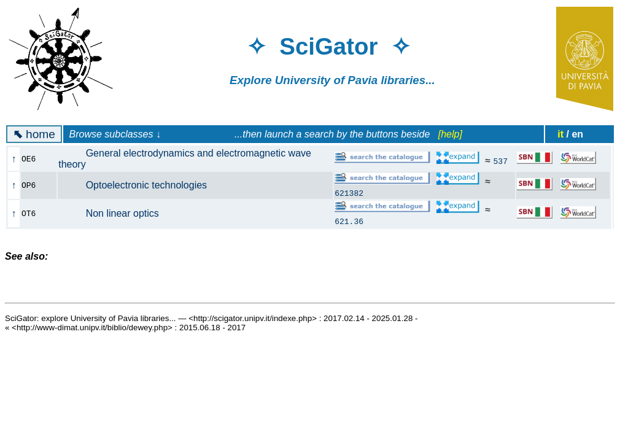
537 (501, 160)
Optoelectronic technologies (139, 185)
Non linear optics (115, 213)
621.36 (349, 221)
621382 (349, 192)
